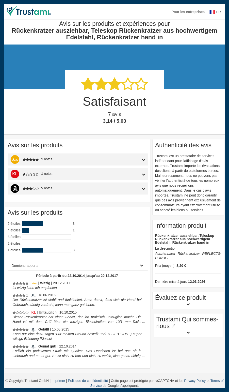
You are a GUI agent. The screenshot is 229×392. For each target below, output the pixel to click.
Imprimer (58, 381)
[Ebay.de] (34, 283)
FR (215, 12)
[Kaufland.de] (33, 312)
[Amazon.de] (33, 329)
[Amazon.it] (33, 295)
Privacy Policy (195, 381)
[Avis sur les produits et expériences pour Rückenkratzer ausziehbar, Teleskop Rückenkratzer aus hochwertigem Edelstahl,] (21, 283)
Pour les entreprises (188, 12)
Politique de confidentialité (88, 381)
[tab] (129, 159)
